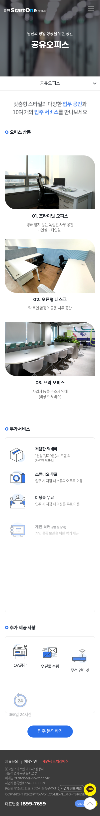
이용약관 (30, 761)
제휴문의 (11, 761)
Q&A (80, 803)
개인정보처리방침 (55, 761)
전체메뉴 (91, 9)
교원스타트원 (25, 10)
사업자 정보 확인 (71, 788)
